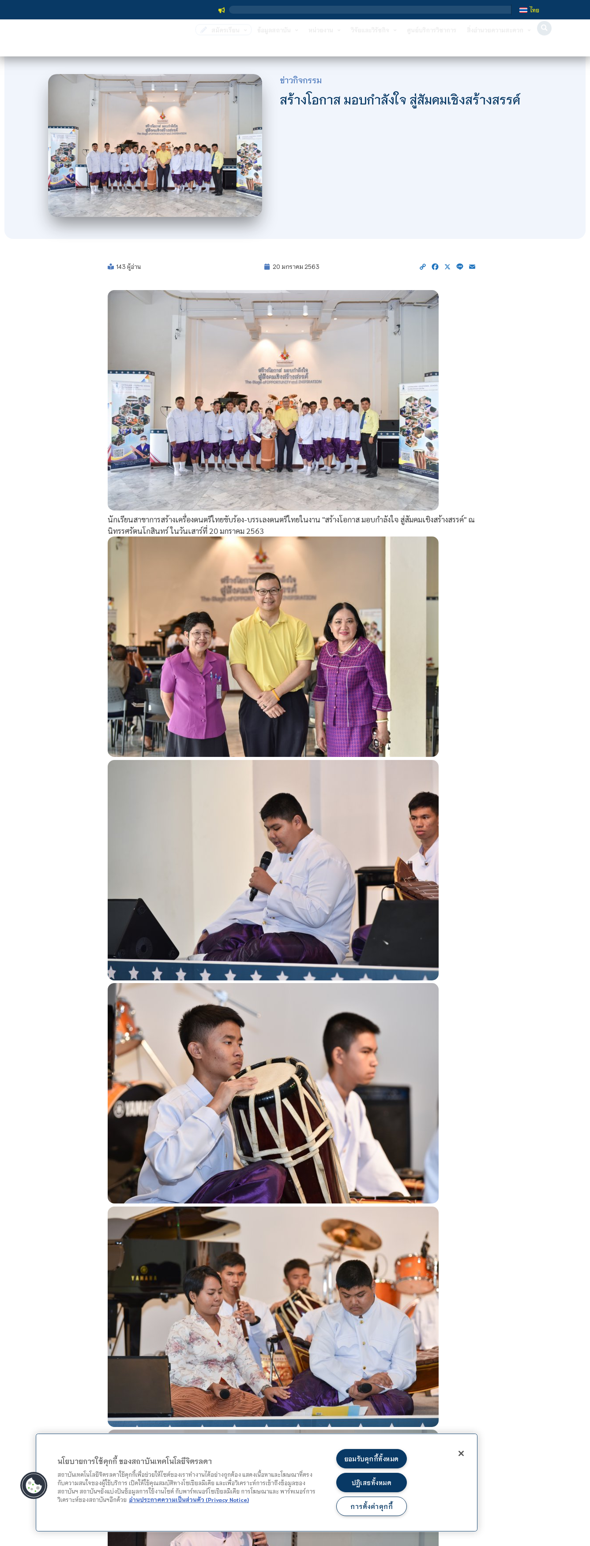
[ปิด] (459, 1454)
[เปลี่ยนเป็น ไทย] (529, 9)
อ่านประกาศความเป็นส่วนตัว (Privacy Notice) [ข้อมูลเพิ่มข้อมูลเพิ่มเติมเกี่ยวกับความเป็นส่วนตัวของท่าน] (189, 1498)
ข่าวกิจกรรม (301, 80)
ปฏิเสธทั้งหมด (371, 1482)
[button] (544, 40)
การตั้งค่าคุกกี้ (371, 1506)
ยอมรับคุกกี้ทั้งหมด (371, 1458)
